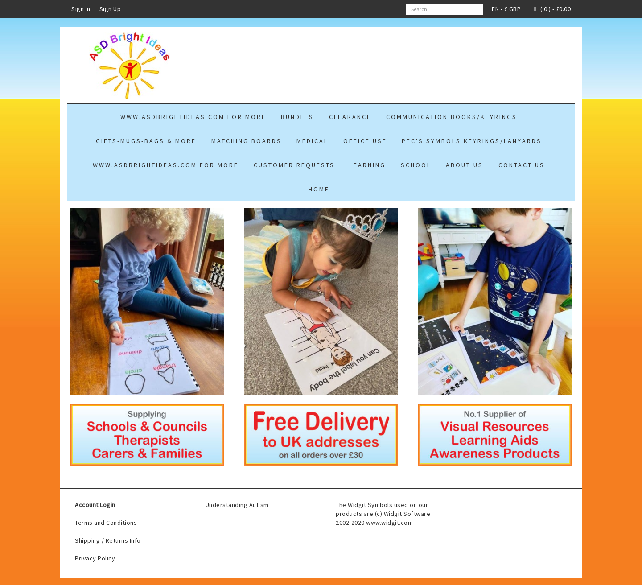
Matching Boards (246, 141)
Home (319, 189)
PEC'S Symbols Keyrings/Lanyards (472, 141)
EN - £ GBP (508, 9)
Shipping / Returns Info (108, 540)
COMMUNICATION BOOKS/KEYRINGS (451, 117)
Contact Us (521, 165)
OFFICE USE (365, 141)
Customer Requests (294, 165)
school (416, 165)
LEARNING (368, 165)
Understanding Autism (237, 505)
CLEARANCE (350, 117)
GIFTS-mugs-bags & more (146, 141)
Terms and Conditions (106, 523)
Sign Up (110, 9)
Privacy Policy (95, 558)
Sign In (81, 9)
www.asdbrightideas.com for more (193, 117)
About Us (464, 165)
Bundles (297, 117)
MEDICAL (312, 141)
